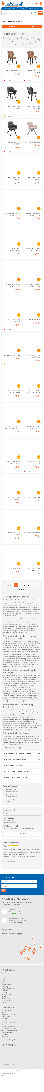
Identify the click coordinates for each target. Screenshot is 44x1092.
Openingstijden (6, 1016)
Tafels (3, 981)
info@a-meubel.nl (10, 826)
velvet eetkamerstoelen (26, 689)
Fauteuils (4, 983)
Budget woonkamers (8, 989)
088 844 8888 (8, 818)
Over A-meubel (9, 9)
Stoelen (9, 21)
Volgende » (22, 589)
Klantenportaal (34, 9)
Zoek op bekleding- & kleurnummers (13, 1040)
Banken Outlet (6, 1000)
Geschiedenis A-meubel (8, 1028)
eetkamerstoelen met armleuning (15, 659)
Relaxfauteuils (5, 998)
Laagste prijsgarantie (8, 1014)
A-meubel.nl (24, 1071)
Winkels (22, 9)
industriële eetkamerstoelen (12, 685)
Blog (2, 1038)
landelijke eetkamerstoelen (14, 683)
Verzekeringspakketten (8, 1026)
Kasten (3, 977)
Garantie (4, 1020)
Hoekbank (4, 990)
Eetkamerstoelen (6, 994)
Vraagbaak (4, 1034)
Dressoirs (4, 992)
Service (3, 1024)
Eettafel (3, 996)
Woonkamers (5, 973)
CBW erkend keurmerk (8, 1022)
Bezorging (4, 1018)
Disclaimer (4, 1075)
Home (3, 21)
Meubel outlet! (6, 985)
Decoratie (4, 1002)
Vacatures (4, 1036)
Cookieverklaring (6, 1032)
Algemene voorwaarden (9, 1030)
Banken (3, 975)
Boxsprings (5, 987)
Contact (22, 834)
